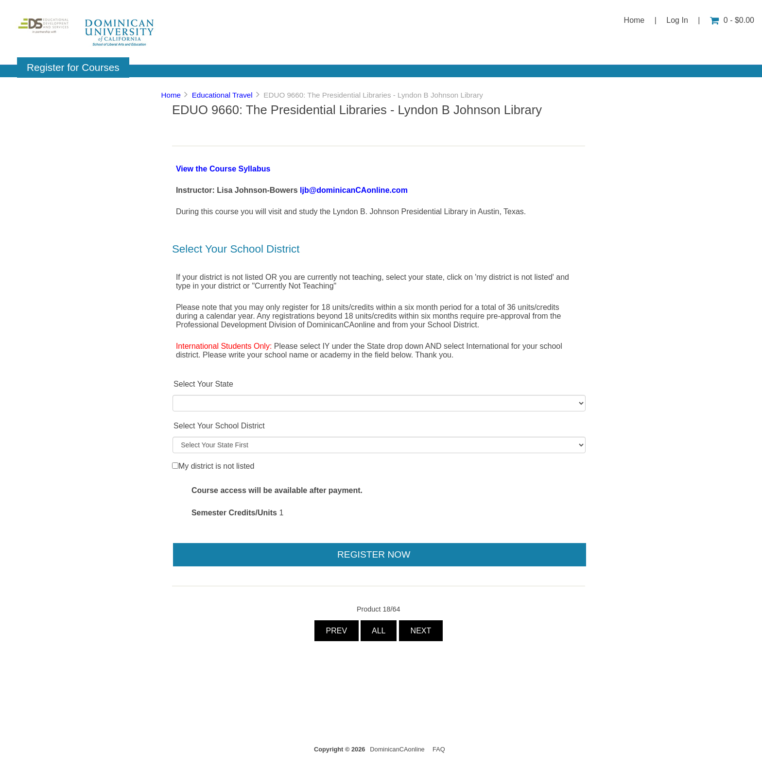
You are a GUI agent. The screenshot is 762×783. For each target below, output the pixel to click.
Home (634, 20)
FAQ (439, 749)
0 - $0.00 (732, 20)
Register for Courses (73, 67)
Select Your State (203, 384)
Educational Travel (222, 95)
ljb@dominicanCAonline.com (354, 190)
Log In (677, 20)
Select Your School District (219, 426)
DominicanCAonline (397, 749)
